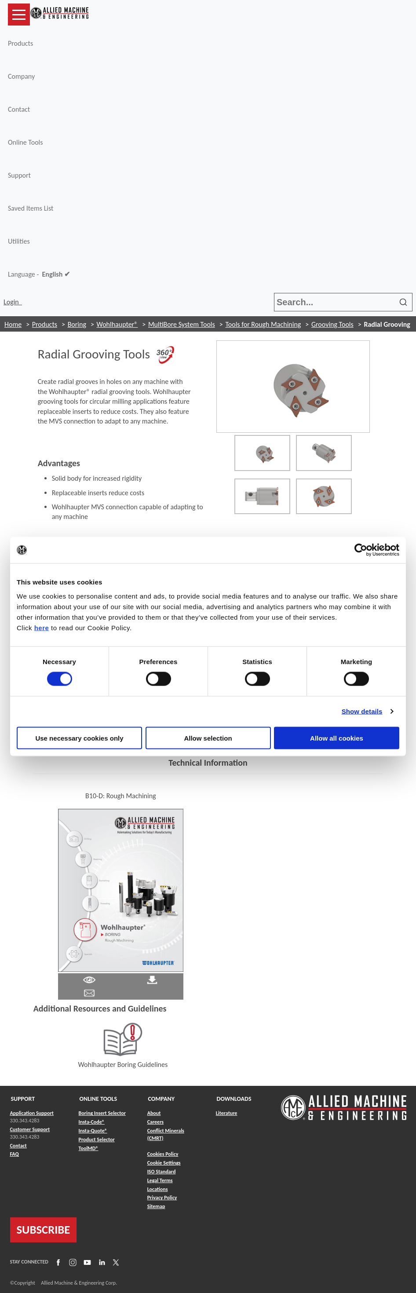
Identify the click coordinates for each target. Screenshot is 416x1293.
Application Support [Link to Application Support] (32, 1113)
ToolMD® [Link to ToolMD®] (89, 1148)
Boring (77, 324)
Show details (362, 711)
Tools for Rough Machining (263, 324)
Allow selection (208, 737)
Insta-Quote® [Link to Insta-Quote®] (93, 1131)
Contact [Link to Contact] (18, 1146)
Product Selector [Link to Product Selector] (97, 1139)
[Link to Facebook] (57, 1262)
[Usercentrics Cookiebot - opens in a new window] (360, 550)
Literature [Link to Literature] (226, 1113)
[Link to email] (89, 992)
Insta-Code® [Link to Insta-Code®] (92, 1122)
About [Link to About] (154, 1113)
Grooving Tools (332, 324)
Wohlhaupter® (117, 324)
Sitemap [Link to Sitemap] (156, 1206)
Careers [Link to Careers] (155, 1122)
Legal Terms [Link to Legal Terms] (160, 1180)
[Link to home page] (59, 15)
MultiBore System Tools (181, 324)
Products (20, 43)
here (41, 627)
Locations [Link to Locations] (157, 1189)
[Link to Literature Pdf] (89, 979)
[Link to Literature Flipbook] (120, 889)
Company (21, 76)
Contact (19, 109)
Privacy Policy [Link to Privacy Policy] (162, 1197)
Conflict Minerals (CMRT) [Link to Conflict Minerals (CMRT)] (165, 1134)
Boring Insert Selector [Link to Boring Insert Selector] (102, 1113)
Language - (39, 274)
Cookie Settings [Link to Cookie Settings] (164, 1163)
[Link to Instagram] (71, 1262)
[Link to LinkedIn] (100, 1262)
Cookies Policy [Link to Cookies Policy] (163, 1154)
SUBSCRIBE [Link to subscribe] (43, 1230)
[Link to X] (114, 1262)
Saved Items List (30, 208)
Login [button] (13, 302)
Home (13, 324)
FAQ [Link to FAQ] (14, 1154)
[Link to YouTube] (86, 1262)
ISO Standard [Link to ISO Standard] (161, 1172)
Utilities (19, 241)
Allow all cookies (336, 737)
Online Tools (25, 142)
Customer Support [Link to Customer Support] (30, 1129)
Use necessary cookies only (79, 737)
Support (19, 175)
